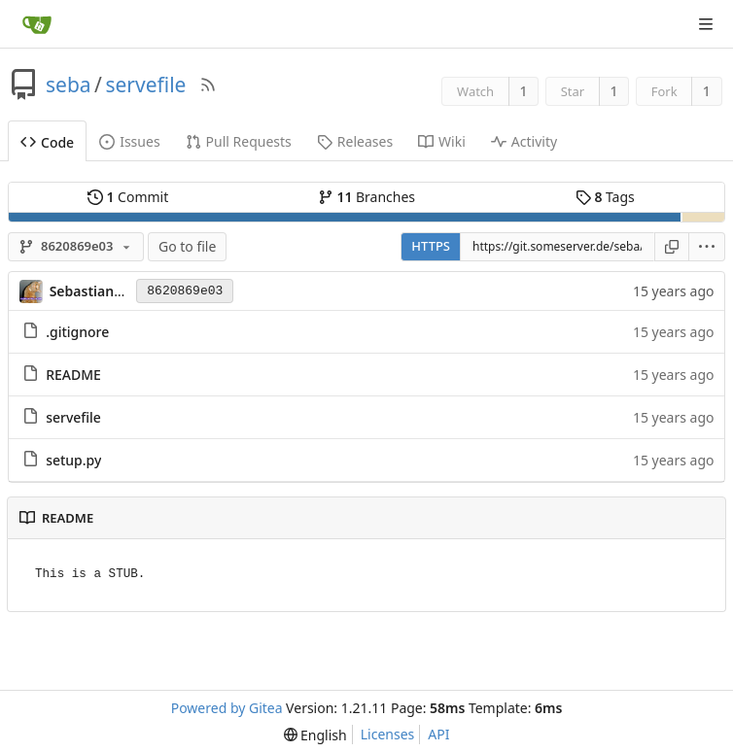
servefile (145, 84)
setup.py (73, 460)
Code (47, 142)
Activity (524, 141)
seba (68, 84)
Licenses (388, 734)
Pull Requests (239, 141)
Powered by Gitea (227, 708)
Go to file (187, 246)
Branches (366, 197)
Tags (605, 197)
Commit (127, 197)
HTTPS (430, 246)
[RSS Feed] (208, 84)
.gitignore (77, 332)
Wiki (442, 141)
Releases (355, 141)
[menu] (707, 246)
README (73, 374)
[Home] (37, 24)
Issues (129, 141)
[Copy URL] (671, 246)
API (438, 734)
